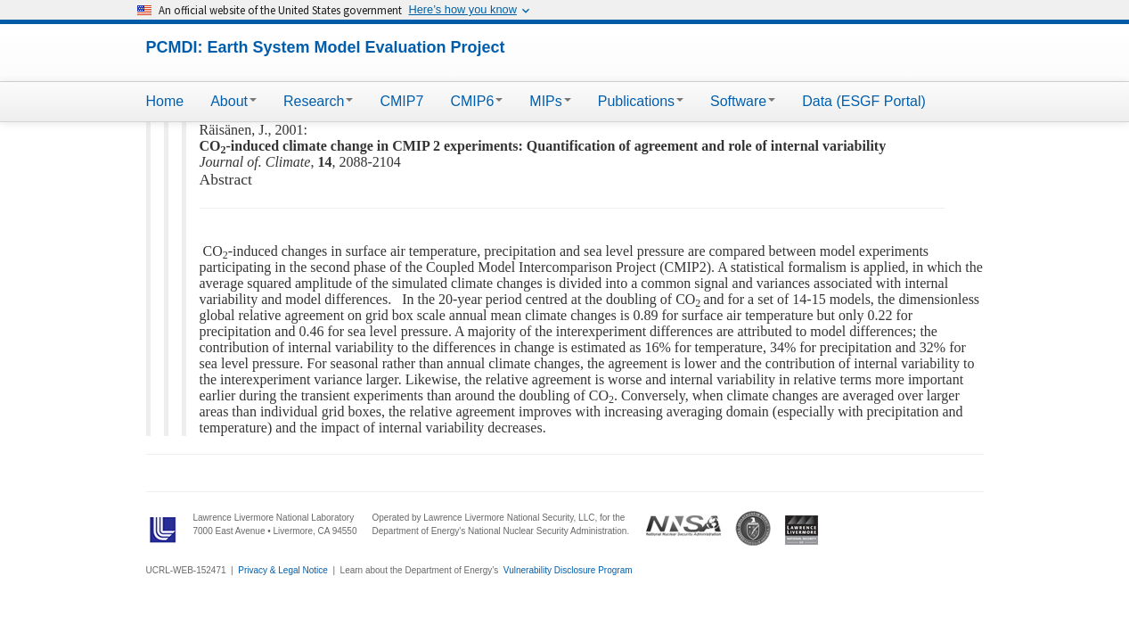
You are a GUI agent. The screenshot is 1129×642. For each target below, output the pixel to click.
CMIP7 (401, 101)
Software (742, 101)
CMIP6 (476, 101)
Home (165, 101)
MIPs (549, 101)
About (233, 101)
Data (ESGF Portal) (864, 101)
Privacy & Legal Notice (283, 570)
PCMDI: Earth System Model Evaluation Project (325, 47)
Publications (640, 101)
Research (318, 101)
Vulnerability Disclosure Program (568, 570)
